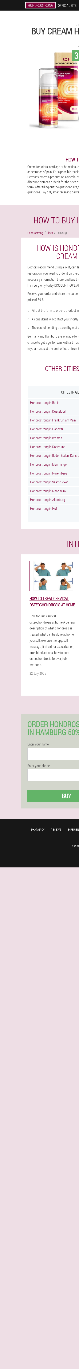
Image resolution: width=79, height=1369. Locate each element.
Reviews (56, 829)
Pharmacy (37, 829)
